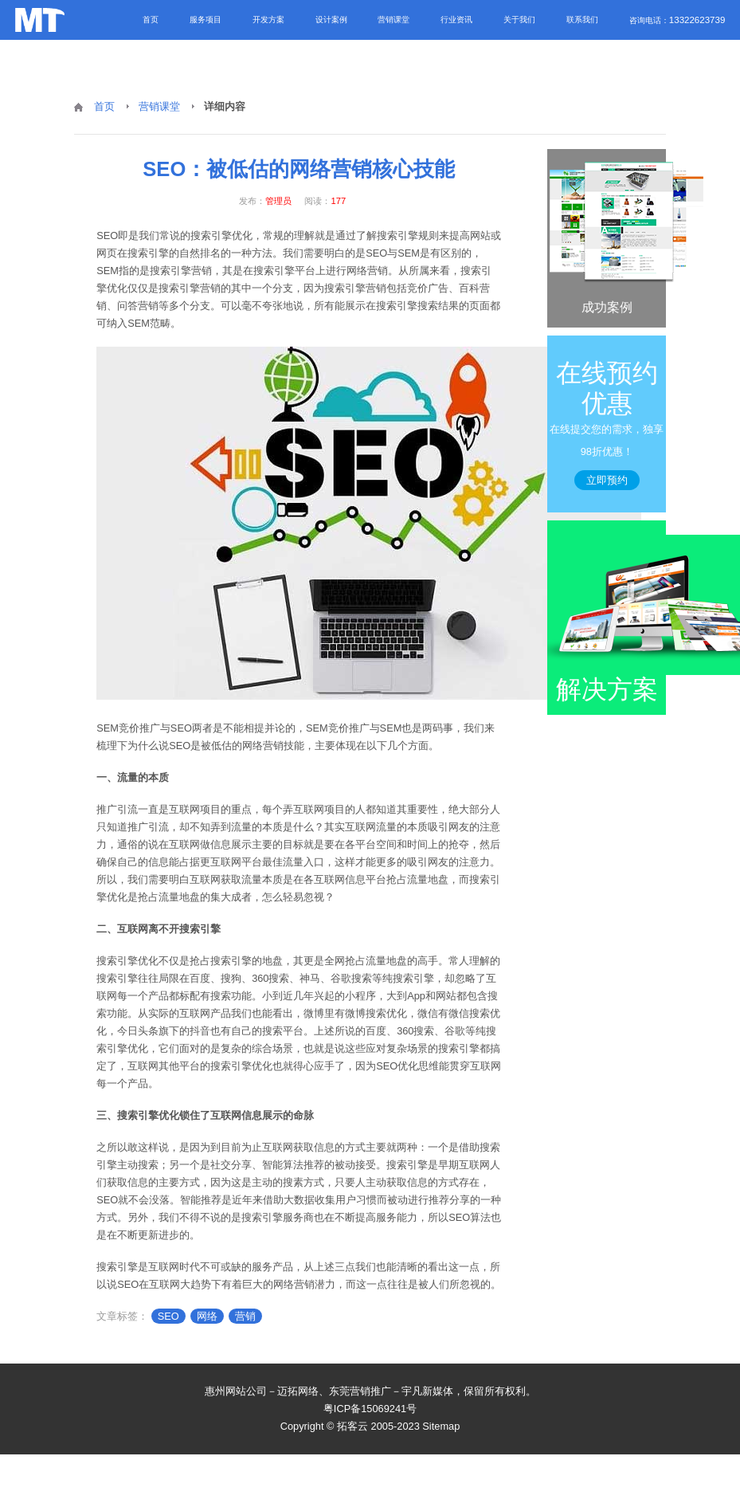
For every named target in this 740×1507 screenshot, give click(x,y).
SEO (168, 1316)
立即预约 (607, 480)
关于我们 (519, 19)
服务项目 (205, 19)
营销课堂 (393, 19)
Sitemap (441, 1426)
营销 (245, 1316)
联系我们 (582, 19)
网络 (207, 1316)
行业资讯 (456, 19)
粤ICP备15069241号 (370, 1409)
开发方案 (268, 19)
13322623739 (697, 20)
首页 (151, 19)
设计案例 (331, 19)
